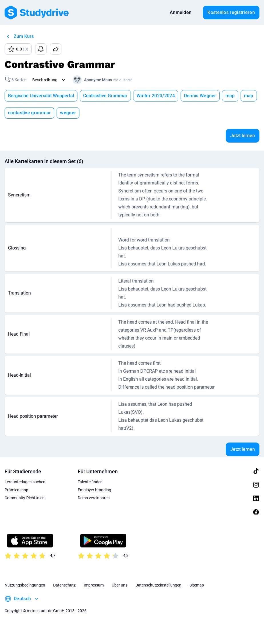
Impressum (94, 585)
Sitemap (196, 585)
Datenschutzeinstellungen (158, 585)
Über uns (119, 585)
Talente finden (90, 482)
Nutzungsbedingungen (25, 585)
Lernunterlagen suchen (25, 482)
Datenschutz (64, 585)
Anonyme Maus (98, 80)
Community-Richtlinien (25, 498)
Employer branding (94, 490)
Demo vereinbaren (94, 498)
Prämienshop (16, 490)
